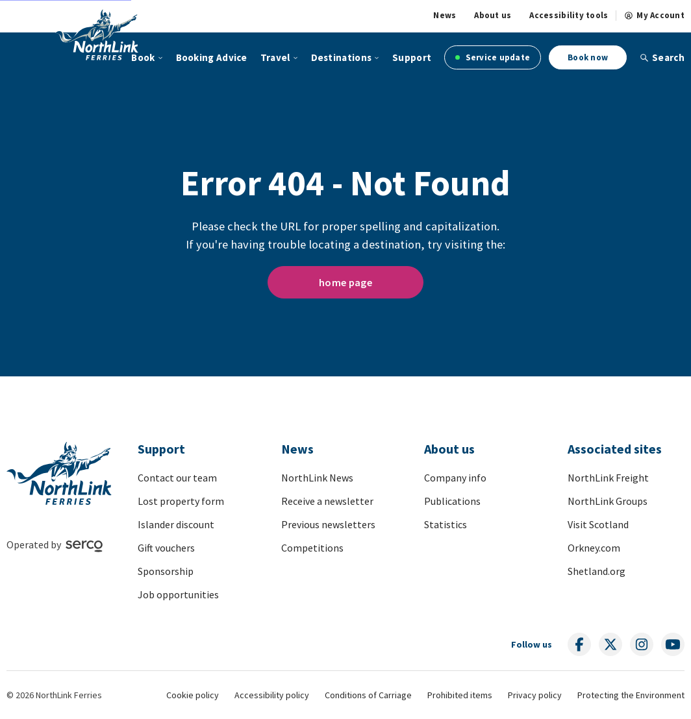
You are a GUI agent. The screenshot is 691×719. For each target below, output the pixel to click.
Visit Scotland (598, 524)
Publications (452, 500)
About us (492, 15)
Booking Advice (211, 57)
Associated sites (615, 449)
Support (411, 57)
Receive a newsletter (327, 500)
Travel (275, 57)
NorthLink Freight (608, 477)
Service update (492, 57)
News (444, 15)
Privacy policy (535, 695)
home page (345, 282)
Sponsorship (166, 571)
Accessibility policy (271, 695)
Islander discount (176, 524)
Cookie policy (192, 695)
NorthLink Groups (607, 500)
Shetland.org (596, 571)
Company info (455, 477)
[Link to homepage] (96, 34)
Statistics (445, 524)
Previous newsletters (328, 524)
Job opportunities (178, 594)
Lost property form (181, 500)
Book (143, 57)
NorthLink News (317, 477)
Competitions (312, 547)
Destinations (341, 57)
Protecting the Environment (631, 695)
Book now (588, 57)
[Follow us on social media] (579, 644)
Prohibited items (459, 695)
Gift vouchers (166, 547)
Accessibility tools (568, 15)
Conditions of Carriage (368, 695)
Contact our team (177, 477)
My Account (654, 15)
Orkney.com (594, 547)
